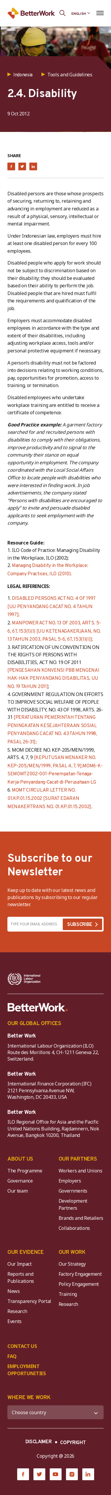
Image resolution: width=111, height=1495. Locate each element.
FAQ (12, 1356)
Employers (70, 1180)
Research (17, 1311)
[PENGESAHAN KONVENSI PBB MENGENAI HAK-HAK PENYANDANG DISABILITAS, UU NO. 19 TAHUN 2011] (53, 679)
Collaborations (74, 1228)
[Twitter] (39, 1474)
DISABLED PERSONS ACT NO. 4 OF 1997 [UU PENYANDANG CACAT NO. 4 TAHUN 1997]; (51, 607)
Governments (73, 1191)
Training (68, 1294)
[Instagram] (72, 1474)
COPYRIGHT (73, 1443)
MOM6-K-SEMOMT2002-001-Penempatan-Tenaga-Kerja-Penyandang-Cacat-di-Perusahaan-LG (54, 774)
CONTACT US (22, 1346)
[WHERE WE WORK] (55, 1412)
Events (14, 1321)
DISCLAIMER (38, 1442)
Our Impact (19, 1264)
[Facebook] (23, 1474)
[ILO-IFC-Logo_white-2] (24, 979)
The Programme (24, 1170)
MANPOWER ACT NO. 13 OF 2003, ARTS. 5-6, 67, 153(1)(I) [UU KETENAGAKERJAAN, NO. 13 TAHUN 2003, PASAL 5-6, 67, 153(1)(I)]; (54, 631)
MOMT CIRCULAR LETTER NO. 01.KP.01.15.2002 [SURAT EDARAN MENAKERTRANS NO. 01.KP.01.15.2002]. (49, 798)
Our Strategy (72, 1264)
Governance (20, 1180)
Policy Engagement (80, 1284)
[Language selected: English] (80, 13)
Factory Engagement (80, 1274)
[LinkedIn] (88, 1474)
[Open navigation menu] (100, 13)
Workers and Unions (80, 1170)
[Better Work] (37, 1007)
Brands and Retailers (81, 1218)
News (13, 1291)
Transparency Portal (29, 1301)
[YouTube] (56, 1474)
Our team (17, 1191)
